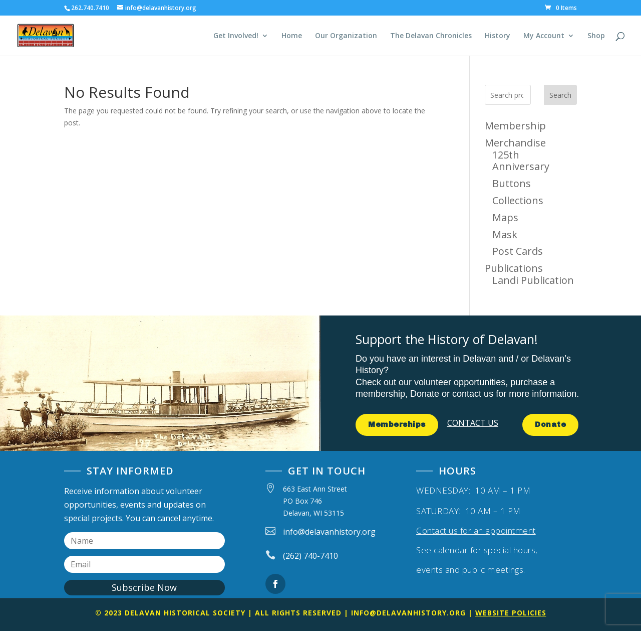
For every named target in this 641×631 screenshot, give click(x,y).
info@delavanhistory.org (408, 612)
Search (560, 95)
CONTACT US (472, 422)
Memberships (397, 424)
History (497, 36)
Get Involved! (235, 36)
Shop (596, 36)
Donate (550, 424)
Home (291, 36)
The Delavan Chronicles (431, 36)
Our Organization (346, 36)
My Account (543, 36)
